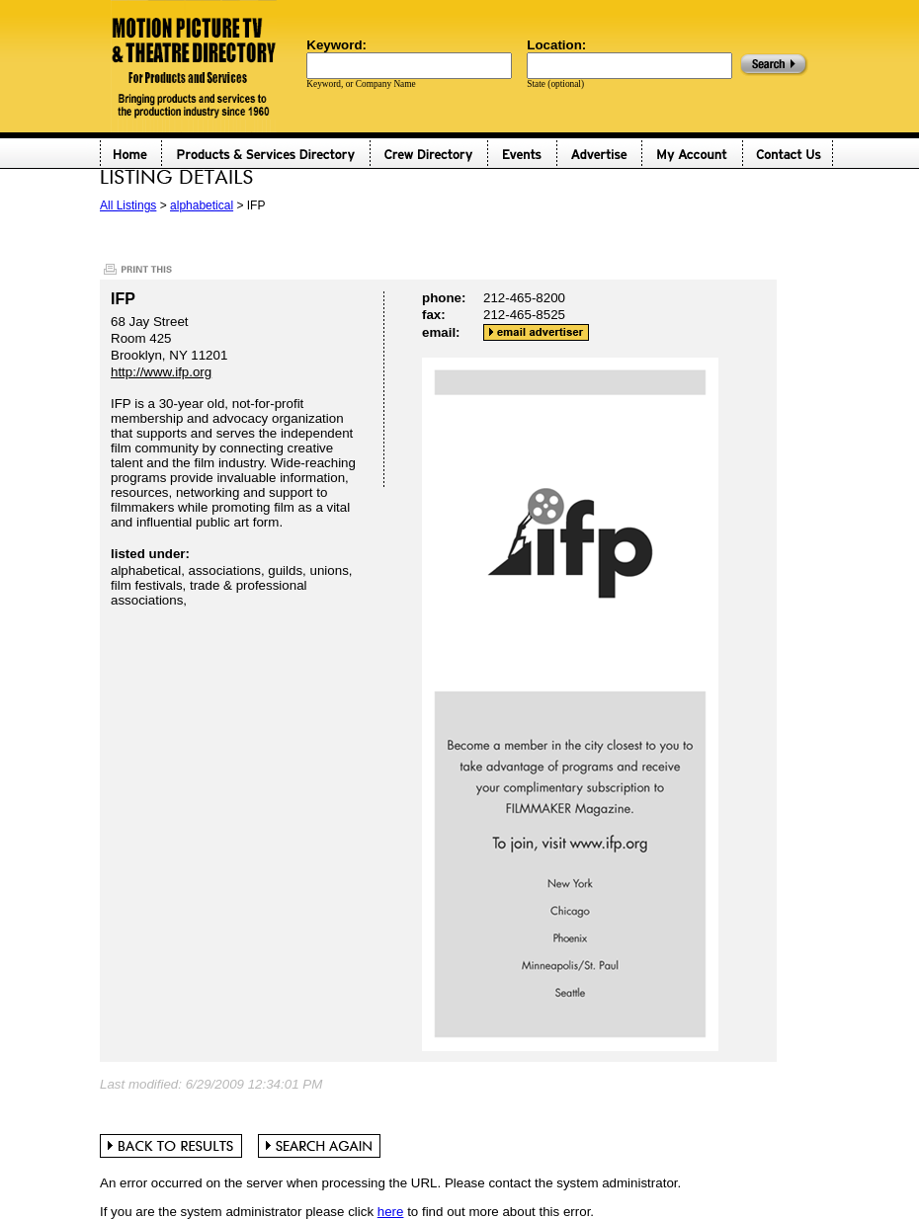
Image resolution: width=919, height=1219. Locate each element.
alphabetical (201, 205)
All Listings (128, 205)
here (390, 1211)
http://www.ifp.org (161, 372)
